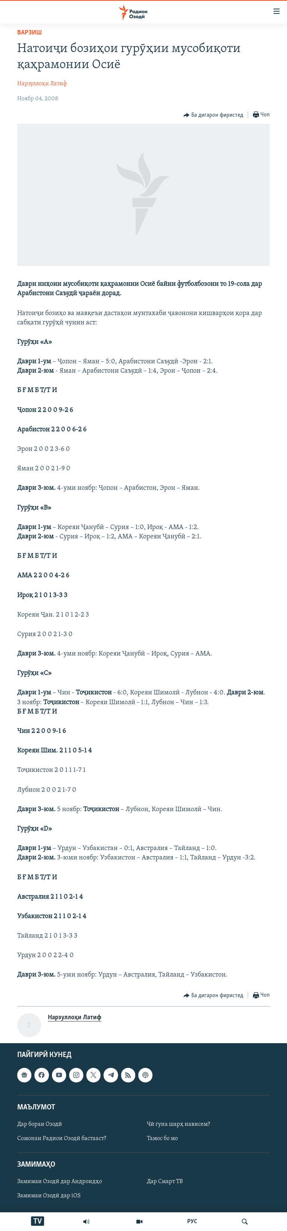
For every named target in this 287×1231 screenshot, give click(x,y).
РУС (192, 1222)
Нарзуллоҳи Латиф (42, 84)
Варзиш (29, 32)
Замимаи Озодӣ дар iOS (49, 1196)
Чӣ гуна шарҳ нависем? (178, 1124)
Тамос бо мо (162, 1139)
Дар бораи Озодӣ (39, 1124)
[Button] (213, 115)
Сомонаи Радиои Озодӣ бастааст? (61, 1139)
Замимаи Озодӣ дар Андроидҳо (59, 1182)
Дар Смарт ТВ (165, 1182)
